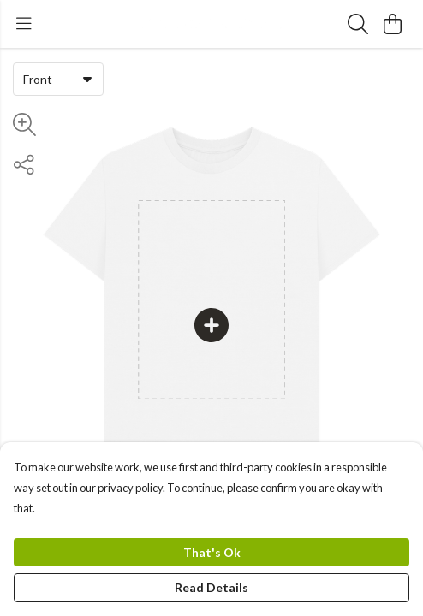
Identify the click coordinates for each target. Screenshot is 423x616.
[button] (87, 79)
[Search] (358, 24)
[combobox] (58, 78)
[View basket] (392, 24)
